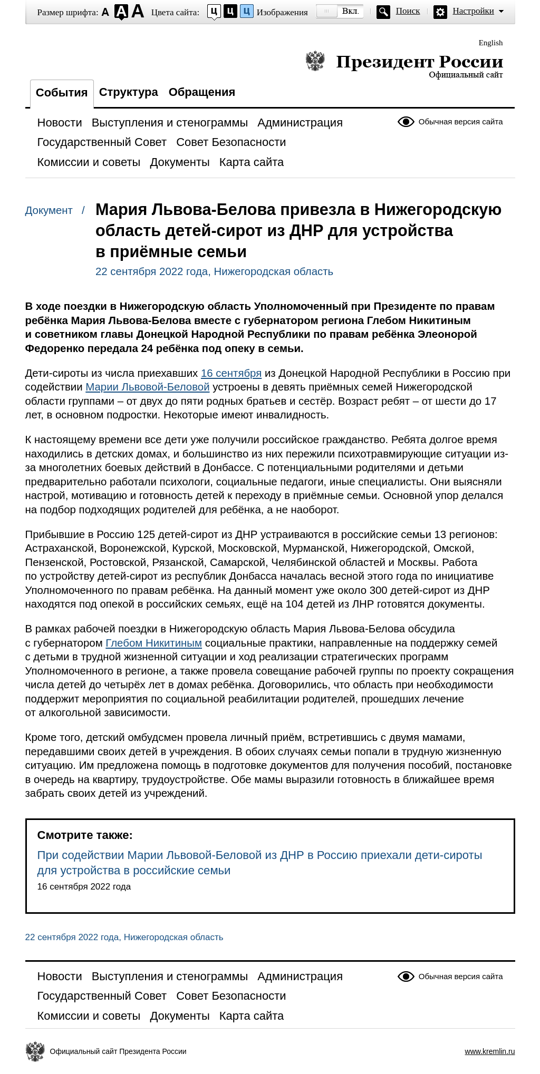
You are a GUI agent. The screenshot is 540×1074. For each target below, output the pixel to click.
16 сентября (231, 373)
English (491, 42)
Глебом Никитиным (153, 643)
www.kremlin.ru (490, 1051)
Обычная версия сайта (461, 121)
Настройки (473, 11)
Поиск (408, 11)
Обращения (202, 92)
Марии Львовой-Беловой (147, 387)
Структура (128, 92)
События (62, 92)
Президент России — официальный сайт (404, 65)
